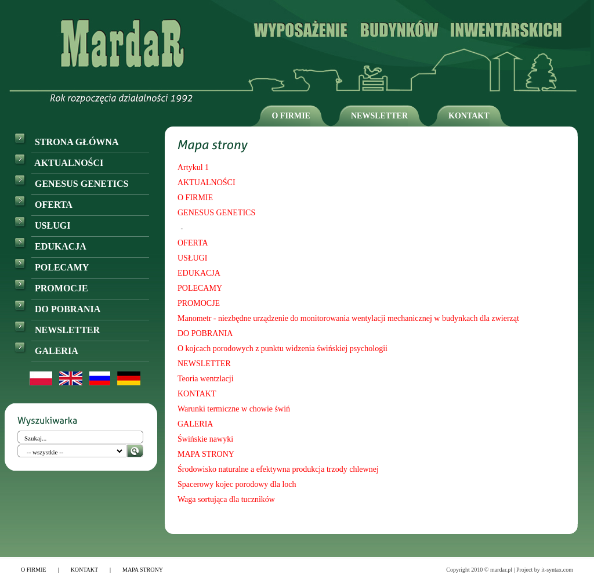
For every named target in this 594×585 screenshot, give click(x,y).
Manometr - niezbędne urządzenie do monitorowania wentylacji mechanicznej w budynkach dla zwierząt (348, 318)
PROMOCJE (51, 288)
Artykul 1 (193, 167)
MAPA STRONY (206, 454)
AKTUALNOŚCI (58, 163)
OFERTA (43, 205)
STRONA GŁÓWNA (66, 142)
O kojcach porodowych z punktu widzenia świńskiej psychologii (282, 348)
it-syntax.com (557, 569)
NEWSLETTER (379, 115)
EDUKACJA (50, 246)
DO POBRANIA (57, 309)
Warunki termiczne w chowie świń (234, 409)
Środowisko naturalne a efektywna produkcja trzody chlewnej (278, 469)
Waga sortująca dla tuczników (226, 499)
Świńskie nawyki (205, 439)
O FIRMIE (290, 115)
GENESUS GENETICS (71, 184)
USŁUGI (42, 225)
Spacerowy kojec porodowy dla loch (237, 484)
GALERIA (46, 351)
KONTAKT (469, 115)
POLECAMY (51, 267)
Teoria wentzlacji (206, 378)
